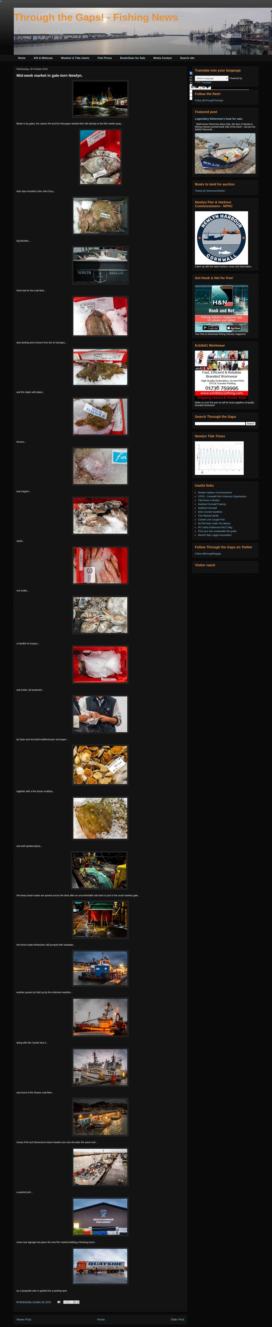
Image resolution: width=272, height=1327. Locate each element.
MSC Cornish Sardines (210, 512)
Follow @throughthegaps (208, 553)
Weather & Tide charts (75, 58)
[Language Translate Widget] (211, 78)
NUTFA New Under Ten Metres (214, 523)
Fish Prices (104, 58)
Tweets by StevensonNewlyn (210, 190)
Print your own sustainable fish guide (217, 531)
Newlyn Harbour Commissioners (215, 492)
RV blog (215, 527)
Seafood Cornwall (207, 508)
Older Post (177, 1319)
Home (21, 58)
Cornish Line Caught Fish (211, 519)
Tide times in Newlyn (209, 500)
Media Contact (162, 58)
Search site (187, 58)
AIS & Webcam (43, 58)
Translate (203, 82)
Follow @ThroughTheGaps (209, 100)
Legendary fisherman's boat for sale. (219, 118)
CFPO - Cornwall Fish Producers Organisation (222, 496)
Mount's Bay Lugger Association (215, 535)
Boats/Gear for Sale (132, 58)
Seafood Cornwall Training (212, 504)
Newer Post (23, 1319)
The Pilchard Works (208, 515)
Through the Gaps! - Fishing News (96, 17)
